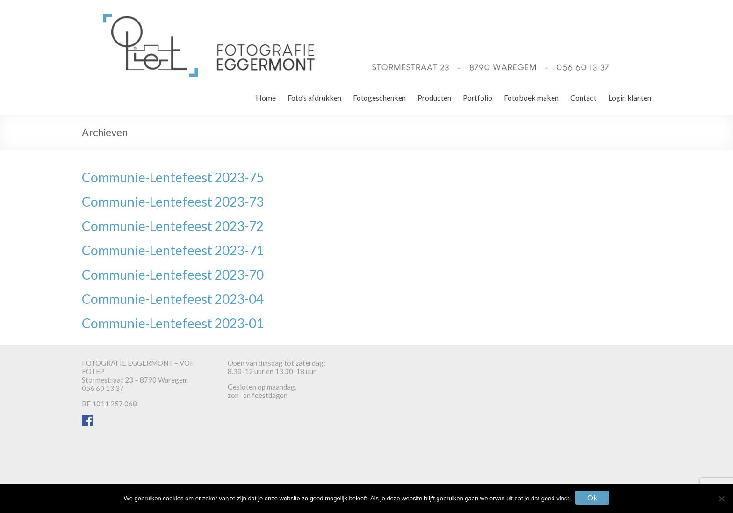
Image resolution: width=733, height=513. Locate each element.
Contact (583, 97)
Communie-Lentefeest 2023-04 (173, 299)
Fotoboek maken (531, 97)
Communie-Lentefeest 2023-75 (173, 177)
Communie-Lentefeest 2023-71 (173, 250)
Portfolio (477, 97)
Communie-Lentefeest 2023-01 (173, 323)
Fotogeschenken (379, 97)
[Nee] (721, 498)
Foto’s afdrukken (314, 97)
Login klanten (629, 97)
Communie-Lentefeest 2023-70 (173, 274)
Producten (434, 97)
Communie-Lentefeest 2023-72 (173, 226)
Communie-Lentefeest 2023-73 (173, 202)
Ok (592, 497)
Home (266, 97)
